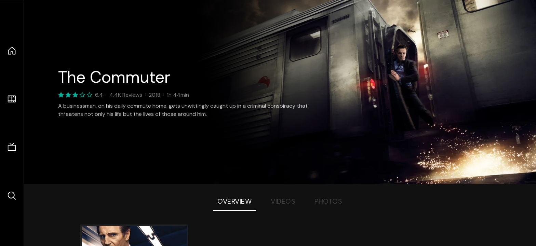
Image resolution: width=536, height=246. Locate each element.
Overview (234, 201)
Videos (283, 201)
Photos (328, 201)
